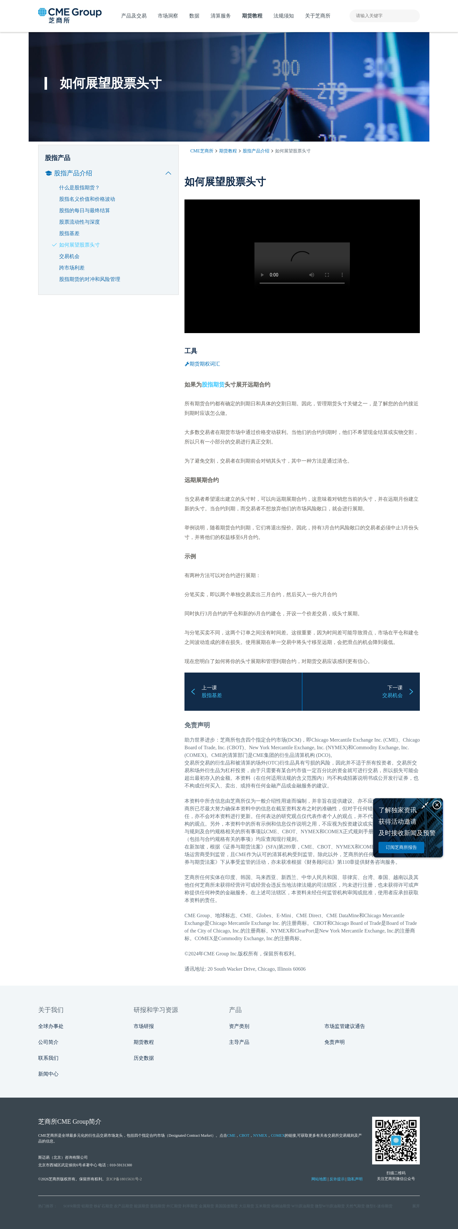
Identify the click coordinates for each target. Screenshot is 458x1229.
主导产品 (239, 1042)
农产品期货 (123, 1206)
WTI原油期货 (302, 1206)
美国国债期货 (226, 1206)
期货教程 (228, 151)
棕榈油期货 (280, 1206)
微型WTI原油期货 (330, 1206)
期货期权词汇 (202, 364)
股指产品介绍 (256, 151)
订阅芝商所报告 (401, 847)
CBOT (244, 1135)
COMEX (278, 1135)
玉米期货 (262, 1206)
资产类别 (239, 1026)
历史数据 (144, 1058)
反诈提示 (337, 1179)
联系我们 (48, 1058)
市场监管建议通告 (344, 1026)
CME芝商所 (202, 151)
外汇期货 (174, 1206)
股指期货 (213, 384)
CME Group (197, 915)
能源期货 (141, 1206)
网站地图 (319, 1179)
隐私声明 (355, 1179)
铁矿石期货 (103, 1206)
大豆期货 (246, 1206)
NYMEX (260, 1135)
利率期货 (190, 1206)
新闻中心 (48, 1074)
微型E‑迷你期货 (379, 1206)
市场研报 (144, 1026)
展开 (416, 1206)
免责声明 (334, 1042)
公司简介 (48, 1042)
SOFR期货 (71, 1206)
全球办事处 (51, 1026)
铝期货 (87, 1206)
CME (216, 755)
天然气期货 (355, 1206)
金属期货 (206, 1206)
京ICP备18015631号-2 (124, 1179)
